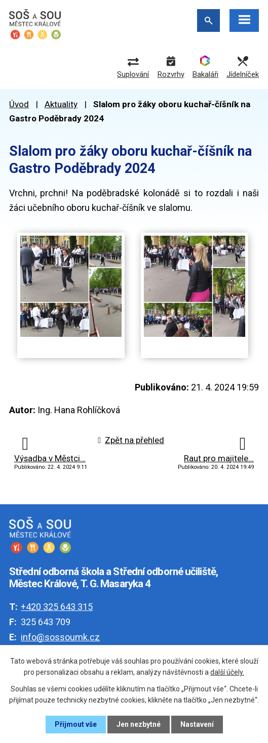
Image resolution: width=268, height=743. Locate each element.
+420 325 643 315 (57, 606)
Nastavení (197, 724)
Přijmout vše (76, 724)
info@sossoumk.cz (60, 637)
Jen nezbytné (139, 724)
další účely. (227, 672)
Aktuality (61, 104)
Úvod (19, 104)
